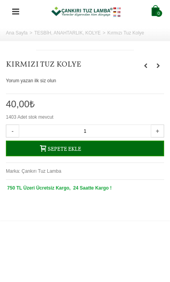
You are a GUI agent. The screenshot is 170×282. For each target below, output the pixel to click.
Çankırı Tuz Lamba (41, 171)
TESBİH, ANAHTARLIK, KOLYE (67, 33)
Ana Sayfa (16, 33)
